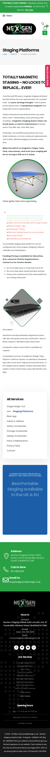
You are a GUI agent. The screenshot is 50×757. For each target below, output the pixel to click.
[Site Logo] (19, 29)
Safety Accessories (16, 426)
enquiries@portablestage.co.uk (25, 638)
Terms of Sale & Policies (25, 688)
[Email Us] (25, 580)
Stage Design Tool (16, 406)
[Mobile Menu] (44, 33)
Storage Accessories (17, 431)
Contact (11, 450)
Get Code (29, 10)
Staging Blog (25, 692)
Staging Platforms (23, 411)
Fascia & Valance (15, 421)
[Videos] (7, 16)
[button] (43, 23)
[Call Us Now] (25, 569)
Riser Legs (12, 416)
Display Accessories (17, 436)
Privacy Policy (13, 445)
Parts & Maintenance (17, 440)
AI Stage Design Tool (25, 663)
